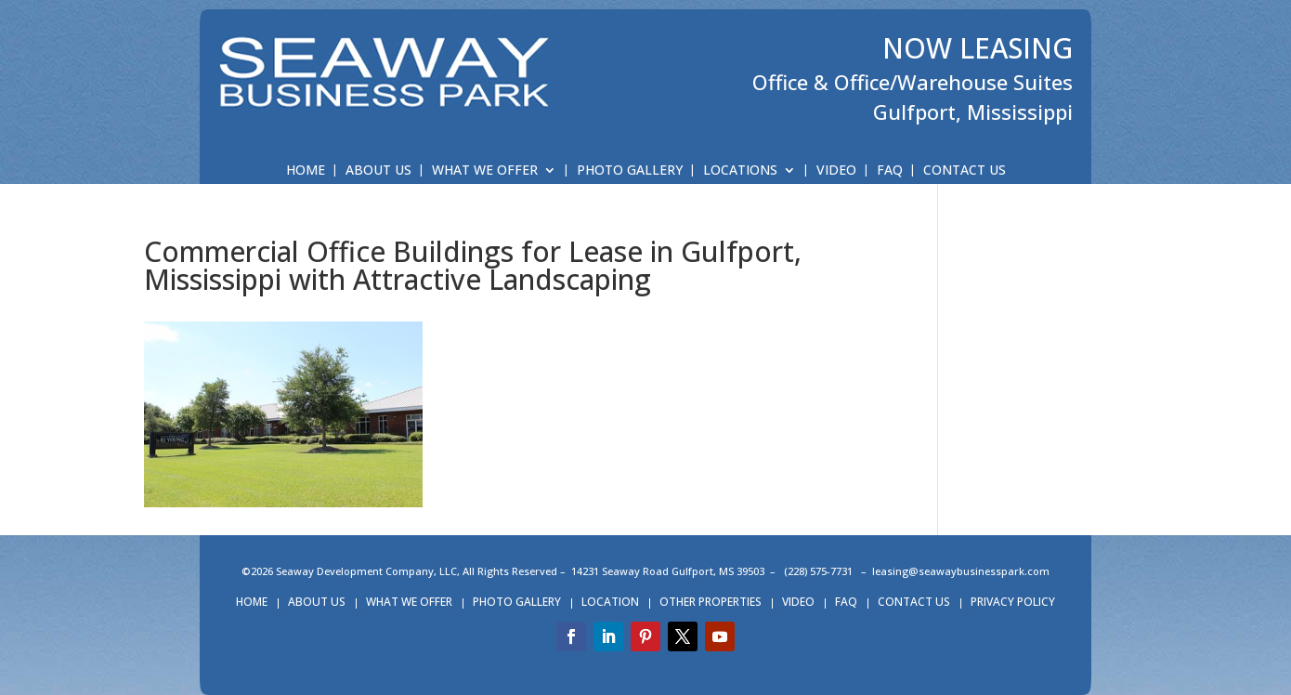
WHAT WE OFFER (485, 171)
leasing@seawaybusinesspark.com (961, 571)
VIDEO (836, 171)
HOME (305, 171)
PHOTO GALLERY (630, 171)
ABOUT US (378, 171)
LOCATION (610, 603)
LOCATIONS (740, 171)
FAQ (890, 171)
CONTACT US (964, 171)
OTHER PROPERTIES (710, 603)
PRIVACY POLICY (1013, 603)
